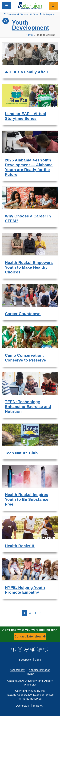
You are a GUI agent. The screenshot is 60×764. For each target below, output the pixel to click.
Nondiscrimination (39, 670)
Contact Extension (28, 636)
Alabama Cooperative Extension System (30, 694)
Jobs (38, 659)
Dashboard (22, 705)
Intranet (38, 705)
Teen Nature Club (21, 453)
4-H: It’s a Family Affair (26, 72)
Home (29, 35)
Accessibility (17, 670)
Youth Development (30, 25)
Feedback (25, 659)
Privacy (30, 673)
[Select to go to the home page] (30, 5)
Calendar (10, 14)
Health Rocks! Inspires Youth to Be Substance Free (26, 499)
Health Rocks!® (20, 546)
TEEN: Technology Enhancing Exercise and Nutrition (28, 407)
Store (34, 14)
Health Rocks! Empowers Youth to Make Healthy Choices (29, 267)
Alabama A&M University (22, 680)
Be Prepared (47, 14)
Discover (22, 14)
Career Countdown (23, 314)
